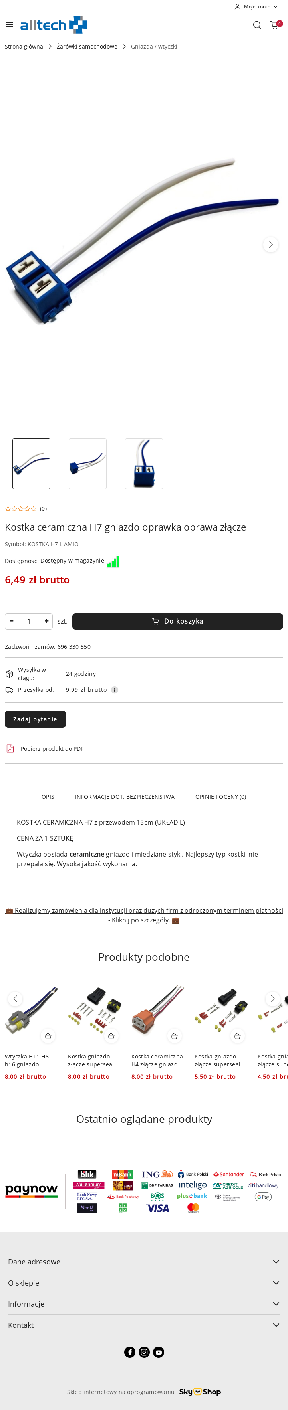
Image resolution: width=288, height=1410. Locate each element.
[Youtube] (158, 1352)
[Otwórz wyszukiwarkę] (257, 24)
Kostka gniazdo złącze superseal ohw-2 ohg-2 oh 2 (218, 1060)
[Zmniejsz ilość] (11, 621)
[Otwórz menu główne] (9, 24)
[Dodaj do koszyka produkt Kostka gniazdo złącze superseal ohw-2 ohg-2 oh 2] (237, 1036)
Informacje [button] (144, 1304)
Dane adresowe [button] (144, 1261)
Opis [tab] (48, 796)
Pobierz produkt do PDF (44, 749)
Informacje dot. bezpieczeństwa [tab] (125, 796)
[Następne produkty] (273, 999)
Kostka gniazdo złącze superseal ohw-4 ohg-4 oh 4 (92, 1060)
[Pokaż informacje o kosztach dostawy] (114, 689)
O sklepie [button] (144, 1283)
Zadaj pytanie (35, 719)
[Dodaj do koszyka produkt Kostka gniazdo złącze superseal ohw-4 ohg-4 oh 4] (111, 1036)
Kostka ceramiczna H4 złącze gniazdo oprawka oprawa (157, 1060)
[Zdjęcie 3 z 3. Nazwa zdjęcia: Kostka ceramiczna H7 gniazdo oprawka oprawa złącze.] (144, 463)
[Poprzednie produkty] (15, 999)
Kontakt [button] (144, 1325)
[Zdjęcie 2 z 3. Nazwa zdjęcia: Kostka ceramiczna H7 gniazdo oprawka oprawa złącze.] (87, 463)
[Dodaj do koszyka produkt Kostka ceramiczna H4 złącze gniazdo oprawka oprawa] (174, 1036)
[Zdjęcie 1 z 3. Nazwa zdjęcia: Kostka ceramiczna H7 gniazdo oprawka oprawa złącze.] (31, 463)
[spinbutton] (29, 621)
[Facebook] (129, 1352)
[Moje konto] (256, 7)
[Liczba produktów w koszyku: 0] (274, 24)
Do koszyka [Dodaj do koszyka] (178, 621)
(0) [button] (43, 508)
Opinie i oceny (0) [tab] (220, 796)
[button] (271, 244)
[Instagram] (144, 1352)
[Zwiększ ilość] (46, 621)
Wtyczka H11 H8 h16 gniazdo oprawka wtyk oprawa (27, 1060)
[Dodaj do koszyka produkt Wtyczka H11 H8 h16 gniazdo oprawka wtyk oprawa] (48, 1036)
